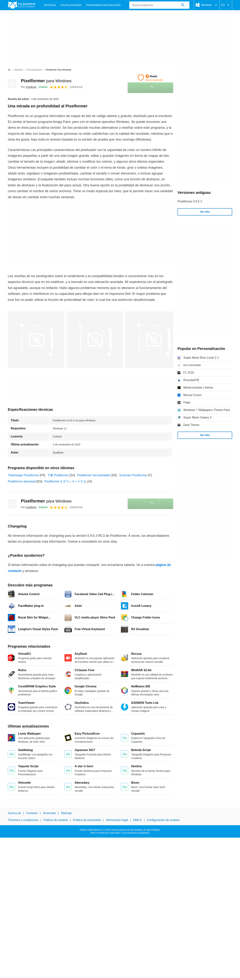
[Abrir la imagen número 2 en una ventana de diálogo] (153, 340)
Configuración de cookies (163, 820)
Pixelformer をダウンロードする (65, 481)
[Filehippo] (21, 5)
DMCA (137, 820)
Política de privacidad (87, 820)
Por (28, 87)
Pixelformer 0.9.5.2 (190, 201)
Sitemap (66, 813)
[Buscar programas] (182, 5)
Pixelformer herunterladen (94, 475)
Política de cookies (56, 820)
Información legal (117, 820)
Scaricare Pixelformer (133, 475)
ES (226, 5)
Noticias (50, 5)
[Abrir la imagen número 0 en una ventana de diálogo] (36, 339)
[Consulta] (159, 5)
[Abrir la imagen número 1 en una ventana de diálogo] (94, 340)
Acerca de (14, 813)
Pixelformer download (22, 481)
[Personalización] (34, 69)
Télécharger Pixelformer (23, 475)
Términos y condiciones (23, 820)
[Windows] (18, 69)
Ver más (205, 211)
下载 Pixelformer (58, 475)
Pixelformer (46, 80)
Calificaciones (71, 5)
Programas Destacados (103, 5)
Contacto (32, 813)
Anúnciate (49, 813)
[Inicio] (9, 69)
